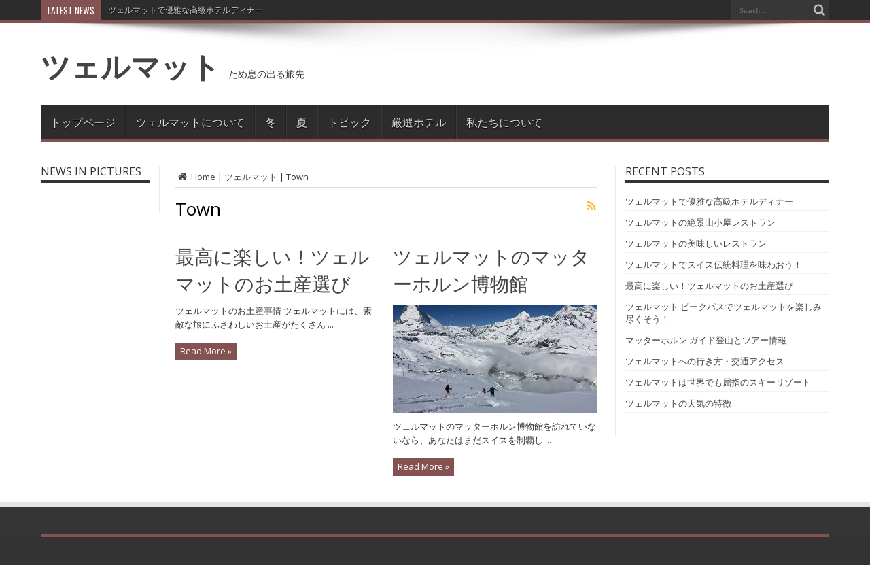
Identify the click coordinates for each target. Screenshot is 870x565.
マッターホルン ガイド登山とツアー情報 (705, 340)
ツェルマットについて (190, 122)
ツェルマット (130, 66)
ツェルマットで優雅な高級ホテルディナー (185, 10)
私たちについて (504, 122)
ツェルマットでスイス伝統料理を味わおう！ (713, 264)
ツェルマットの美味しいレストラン (696, 243)
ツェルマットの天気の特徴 (678, 403)
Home (195, 177)
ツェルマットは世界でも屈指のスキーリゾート (718, 382)
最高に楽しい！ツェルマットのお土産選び (709, 285)
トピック (349, 122)
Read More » (206, 351)
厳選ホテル (419, 122)
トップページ (83, 122)
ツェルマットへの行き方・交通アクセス (704, 361)
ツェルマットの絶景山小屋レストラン (700, 222)
